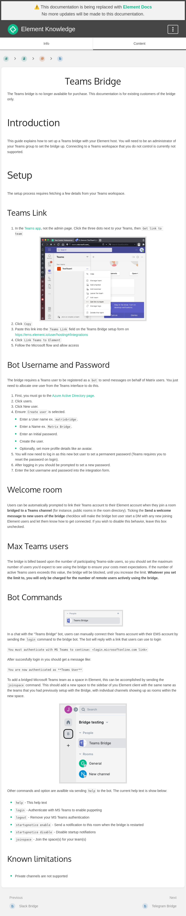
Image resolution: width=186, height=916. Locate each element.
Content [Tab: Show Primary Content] (139, 43)
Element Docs (137, 7)
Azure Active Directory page (73, 396)
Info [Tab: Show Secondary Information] (46, 43)
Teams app (32, 228)
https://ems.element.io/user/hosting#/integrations (51, 335)
